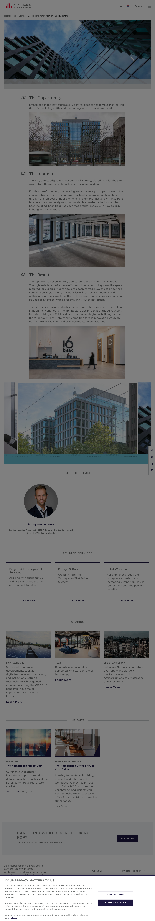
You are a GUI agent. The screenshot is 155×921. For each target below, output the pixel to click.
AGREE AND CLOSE (115, 902)
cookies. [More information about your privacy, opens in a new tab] (12, 918)
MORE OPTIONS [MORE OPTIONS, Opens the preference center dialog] (115, 894)
